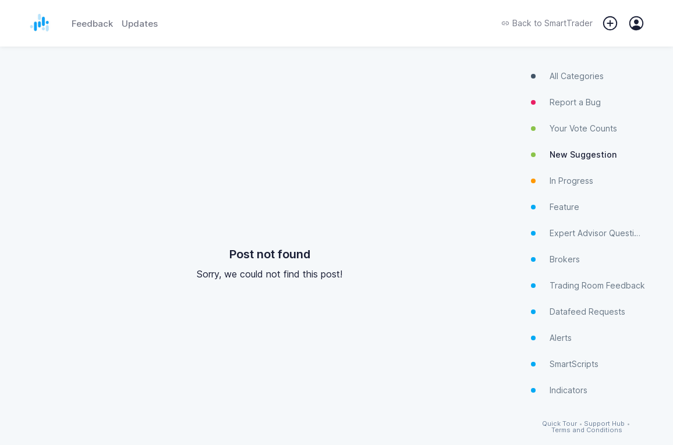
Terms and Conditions (586, 430)
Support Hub (604, 424)
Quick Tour (559, 424)
